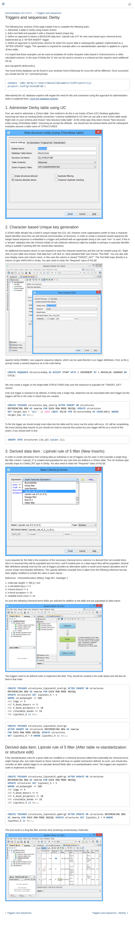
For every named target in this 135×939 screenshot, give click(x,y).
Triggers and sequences (49, 13)
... (34, 13)
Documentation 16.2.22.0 (18, 13)
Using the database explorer (44, 99)
